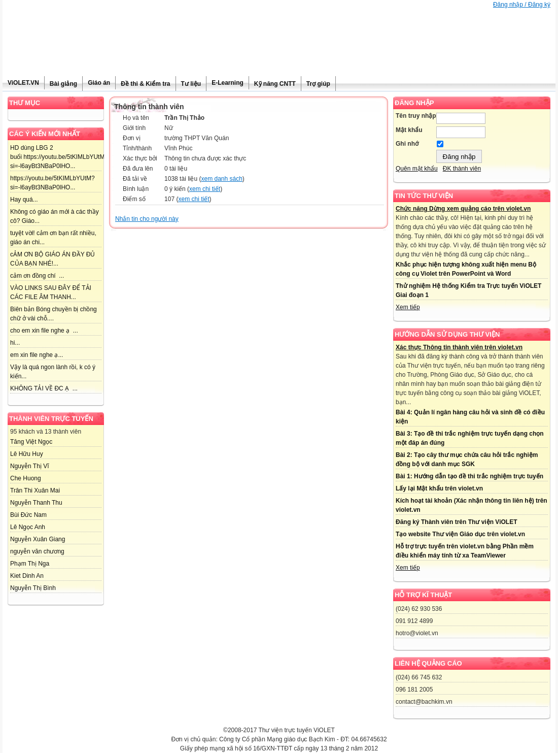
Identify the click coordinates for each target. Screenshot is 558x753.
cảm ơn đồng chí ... (37, 275)
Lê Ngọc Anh (27, 527)
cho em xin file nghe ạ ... (44, 330)
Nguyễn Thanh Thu (36, 502)
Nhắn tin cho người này (147, 218)
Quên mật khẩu (417, 168)
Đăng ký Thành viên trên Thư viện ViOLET (456, 522)
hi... (15, 342)
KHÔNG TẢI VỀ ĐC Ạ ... (44, 388)
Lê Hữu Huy (26, 453)
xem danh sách (221, 178)
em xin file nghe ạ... (36, 354)
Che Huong (25, 478)
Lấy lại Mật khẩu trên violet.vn (439, 488)
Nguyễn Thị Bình (33, 588)
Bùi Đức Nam (28, 514)
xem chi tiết (204, 188)
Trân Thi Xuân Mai (35, 490)
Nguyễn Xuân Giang (37, 539)
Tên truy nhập (416, 115)
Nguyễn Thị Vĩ (29, 466)
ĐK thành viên (462, 168)
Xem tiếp (408, 307)
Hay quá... (24, 199)
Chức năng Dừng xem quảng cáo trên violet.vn (463, 208)
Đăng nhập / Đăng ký (521, 4)
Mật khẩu (409, 130)
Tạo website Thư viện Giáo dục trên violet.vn (460, 534)
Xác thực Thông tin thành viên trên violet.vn (459, 347)
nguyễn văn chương (37, 551)
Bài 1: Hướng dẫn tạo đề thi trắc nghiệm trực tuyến (469, 476)
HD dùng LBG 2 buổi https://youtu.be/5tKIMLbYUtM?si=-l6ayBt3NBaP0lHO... (59, 157)
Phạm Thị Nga (29, 563)
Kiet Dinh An (27, 575)
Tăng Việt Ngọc (31, 441)
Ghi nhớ (407, 143)
